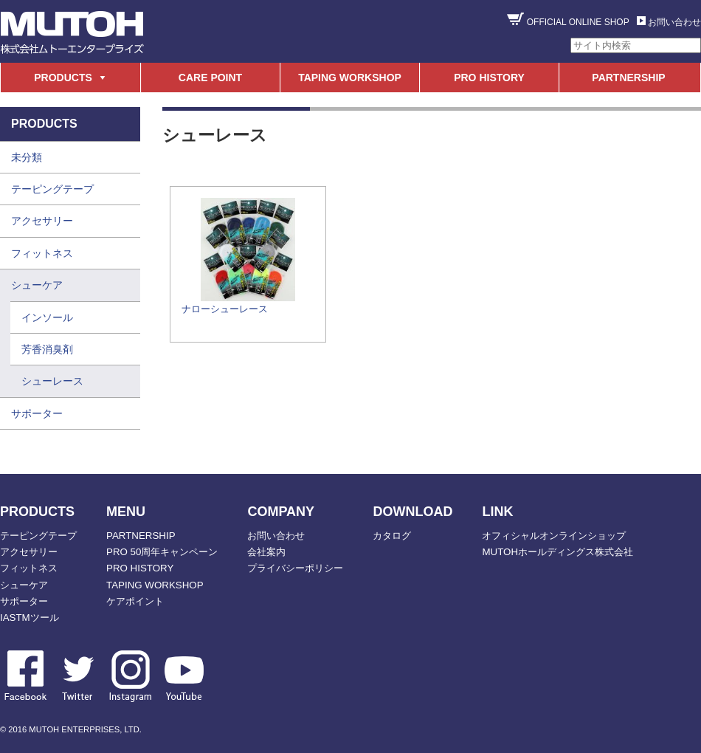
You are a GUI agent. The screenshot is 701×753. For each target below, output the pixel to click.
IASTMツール (29, 617)
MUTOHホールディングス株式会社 (557, 551)
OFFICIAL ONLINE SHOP (578, 22)
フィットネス (42, 253)
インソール (47, 317)
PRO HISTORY (489, 77)
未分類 (26, 157)
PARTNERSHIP (628, 77)
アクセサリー (42, 221)
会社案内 (266, 551)
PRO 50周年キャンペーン (162, 551)
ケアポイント (135, 601)
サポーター (37, 413)
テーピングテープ (52, 189)
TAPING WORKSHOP (349, 77)
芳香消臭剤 (47, 349)
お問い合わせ (674, 22)
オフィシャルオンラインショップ (554, 535)
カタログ (392, 535)
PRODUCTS (63, 77)
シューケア (37, 285)
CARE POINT (210, 77)
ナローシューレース (225, 309)
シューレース (52, 381)
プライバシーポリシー (295, 568)
